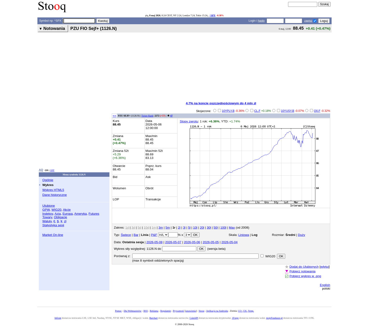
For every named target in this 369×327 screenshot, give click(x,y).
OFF (52, 170)
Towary (47, 217)
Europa (68, 213)
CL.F (257, 111)
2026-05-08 (154, 242)
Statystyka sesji (53, 225)
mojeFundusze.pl (274, 318)
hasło (261, 20)
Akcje (67, 209)
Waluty (47, 221)
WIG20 (56, 209)
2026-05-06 (192, 242)
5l (189, 227)
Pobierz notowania (302, 271)
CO (240, 311)
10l (195, 227)
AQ (41, 170)
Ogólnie (47, 180)
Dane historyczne (54, 195)
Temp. (251, 311)
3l (184, 227)
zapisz (308, 20)
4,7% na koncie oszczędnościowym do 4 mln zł (221, 103)
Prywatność (178, 311)
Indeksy (47, 213)
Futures (93, 213)
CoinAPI (193, 318)
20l (202, 227)
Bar (135, 235)
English (325, 285)
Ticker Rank (147, 115)
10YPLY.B (228, 111)
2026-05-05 (211, 242)
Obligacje (60, 217)
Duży (301, 235)
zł (65, 221)
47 (171, 115)
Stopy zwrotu (189, 121)
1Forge (235, 318)
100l (223, 227)
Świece (126, 235)
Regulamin (165, 311)
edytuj (324, 266)
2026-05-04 (229, 242)
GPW (46, 209)
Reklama (154, 311)
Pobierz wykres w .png (305, 276)
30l (209, 227)
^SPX (212, 15)
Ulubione (48, 205)
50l (215, 227)
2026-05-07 (173, 242)
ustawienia (191, 311)
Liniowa (243, 235)
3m (160, 227)
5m (167, 227)
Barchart (153, 318)
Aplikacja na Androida (217, 311)
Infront (58, 318)
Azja (58, 213)
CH (245, 311)
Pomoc (118, 311)
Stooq (201, 311)
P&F (154, 235)
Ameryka (80, 213)
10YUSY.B (287, 111)
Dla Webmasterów (132, 311)
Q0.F (317, 111)
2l (179, 227)
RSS (146, 311)
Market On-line (52, 235)
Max (232, 227)
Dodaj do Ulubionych (304, 266)
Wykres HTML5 (53, 190)
